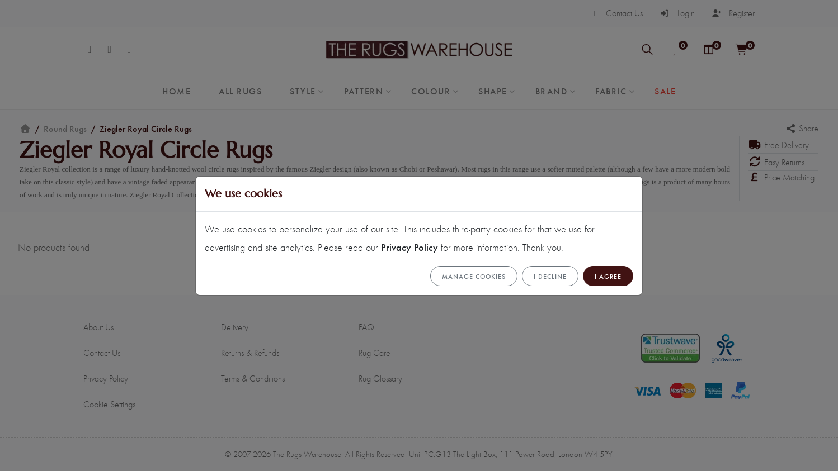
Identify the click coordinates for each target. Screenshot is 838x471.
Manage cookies (474, 276)
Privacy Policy (409, 247)
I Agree (608, 276)
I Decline (550, 276)
